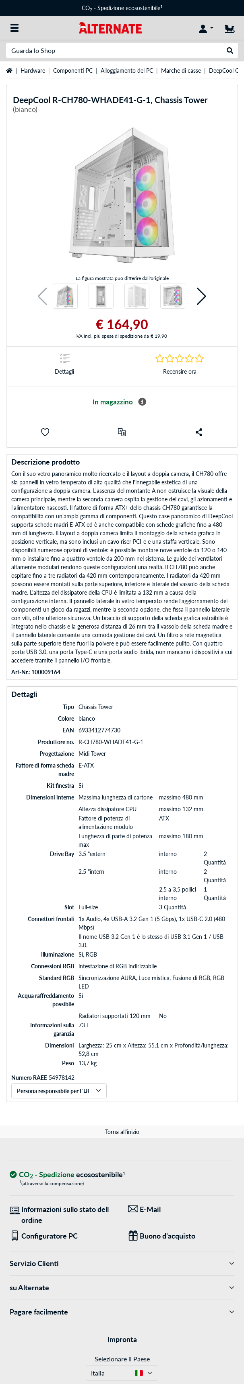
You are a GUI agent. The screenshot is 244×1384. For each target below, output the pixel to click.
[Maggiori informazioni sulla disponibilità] (142, 401)
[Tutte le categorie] (14, 27)
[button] (42, 296)
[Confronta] (122, 432)
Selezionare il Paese (122, 1359)
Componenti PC (73, 70)
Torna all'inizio (122, 1131)
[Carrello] (229, 28)
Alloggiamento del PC (127, 70)
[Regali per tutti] (181, 1235)
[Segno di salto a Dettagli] (64, 367)
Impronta (122, 1339)
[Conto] (206, 28)
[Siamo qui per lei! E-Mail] (181, 1209)
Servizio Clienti (122, 1263)
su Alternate (122, 1287)
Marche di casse (181, 70)
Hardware (33, 70)
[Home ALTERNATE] (110, 27)
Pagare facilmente (122, 1311)
